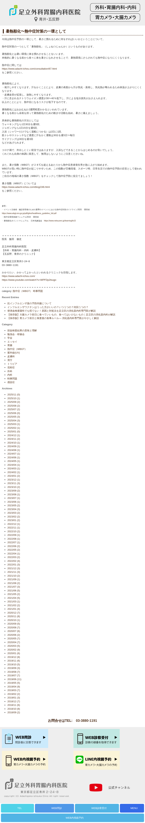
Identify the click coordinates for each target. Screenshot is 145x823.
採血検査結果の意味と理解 (22, 330)
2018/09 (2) (13, 712)
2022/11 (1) (13, 527)
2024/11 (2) (13, 438)
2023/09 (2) (13, 490)
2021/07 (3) (13, 586)
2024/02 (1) (13, 472)
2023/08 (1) (13, 494)
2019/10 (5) (13, 664)
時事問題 (38, 291)
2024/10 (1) (13, 442)
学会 (9, 337)
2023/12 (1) (13, 479)
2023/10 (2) (13, 487)
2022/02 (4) (13, 561)
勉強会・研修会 (16, 334)
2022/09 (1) (13, 535)
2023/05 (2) (13, 505)
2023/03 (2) (13, 512)
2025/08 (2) (13, 405)
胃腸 (9, 345)
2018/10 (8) (13, 708)
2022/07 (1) (13, 542)
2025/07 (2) (13, 409)
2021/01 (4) (13, 608)
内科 (9, 374)
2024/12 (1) (13, 435)
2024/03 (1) (13, 468)
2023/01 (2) (13, 520)
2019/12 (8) (13, 657)
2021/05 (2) (13, 594)
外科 (9, 371)
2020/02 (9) (13, 649)
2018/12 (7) (13, 701)
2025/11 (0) (13, 394)
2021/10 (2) (13, 575)
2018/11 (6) (13, 705)
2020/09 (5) (13, 623)
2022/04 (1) (13, 553)
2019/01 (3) (13, 697)
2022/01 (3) (13, 564)
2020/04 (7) (13, 642)
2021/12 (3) (13, 568)
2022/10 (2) (13, 531)
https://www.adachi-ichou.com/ (18, 276)
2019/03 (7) (13, 690)
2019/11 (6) (13, 660)
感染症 (11, 382)
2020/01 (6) (13, 653)
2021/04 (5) (13, 597)
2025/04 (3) (13, 420)
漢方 (9, 360)
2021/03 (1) (13, 601)
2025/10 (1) (13, 398)
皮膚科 (11, 356)
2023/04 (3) (13, 509)
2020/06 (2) (13, 634)
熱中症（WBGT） (22, 291)
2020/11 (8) (13, 616)
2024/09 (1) (13, 446)
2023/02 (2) (13, 516)
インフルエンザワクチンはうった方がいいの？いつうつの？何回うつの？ (47, 307)
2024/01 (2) (13, 475)
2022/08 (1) (13, 538)
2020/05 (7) (13, 638)
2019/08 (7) (13, 671)
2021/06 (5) (13, 590)
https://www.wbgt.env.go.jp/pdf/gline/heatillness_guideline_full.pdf (29, 213)
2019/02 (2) (13, 694)
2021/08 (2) (13, 583)
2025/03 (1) (13, 424)
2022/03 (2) (13, 557)
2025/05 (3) (13, 416)
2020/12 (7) (13, 612)
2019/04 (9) (13, 686)
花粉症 (11, 367)
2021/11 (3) (13, 572)
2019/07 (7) (13, 675)
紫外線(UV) (13, 352)
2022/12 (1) (13, 524)
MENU (134, 808)
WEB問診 (56, 808)
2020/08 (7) (13, 627)
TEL (19, 808)
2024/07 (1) (13, 453)
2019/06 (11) (14, 679)
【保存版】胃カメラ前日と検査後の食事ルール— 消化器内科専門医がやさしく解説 (53, 318)
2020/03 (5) (13, 645)
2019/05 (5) (13, 682)
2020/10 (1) (13, 620)
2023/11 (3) (13, 483)
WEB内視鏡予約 (75, 817)
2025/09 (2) (13, 402)
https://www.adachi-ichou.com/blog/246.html (26, 187)
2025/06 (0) (13, 413)
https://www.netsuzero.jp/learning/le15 (60, 221)
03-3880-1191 (86, 721)
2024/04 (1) (13, 464)
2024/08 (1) (13, 450)
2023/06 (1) (13, 501)
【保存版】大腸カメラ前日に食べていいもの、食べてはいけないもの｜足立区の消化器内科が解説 (61, 314)
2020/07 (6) (13, 631)
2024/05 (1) (13, 461)
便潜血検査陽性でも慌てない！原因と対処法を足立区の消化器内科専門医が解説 (51, 310)
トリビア (12, 363)
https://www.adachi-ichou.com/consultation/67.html (29, 68)
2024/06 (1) (13, 457)
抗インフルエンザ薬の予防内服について (29, 303)
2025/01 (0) (13, 431)
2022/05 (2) (13, 549)
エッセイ (12, 341)
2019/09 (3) (13, 668)
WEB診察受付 (99, 808)
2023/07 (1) (13, 498)
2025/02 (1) (13, 427)
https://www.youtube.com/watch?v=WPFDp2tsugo (29, 279)
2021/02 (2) (13, 605)
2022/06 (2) (13, 546)
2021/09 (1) (13, 579)
